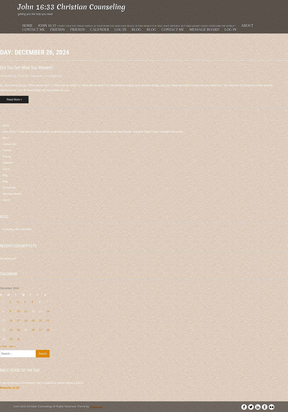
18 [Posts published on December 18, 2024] (25, 320)
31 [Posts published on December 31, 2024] (18, 339)
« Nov (3, 346)
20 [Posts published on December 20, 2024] (40, 320)
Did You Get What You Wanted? (26, 67)
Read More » (14, 99)
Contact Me (33, 29)
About (247, 25)
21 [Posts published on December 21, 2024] (47, 320)
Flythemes (96, 406)
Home (27, 25)
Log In (121, 29)
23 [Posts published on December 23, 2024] (11, 330)
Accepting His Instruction (17, 229)
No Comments (33, 76)
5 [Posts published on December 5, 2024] (32, 302)
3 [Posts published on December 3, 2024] (18, 302)
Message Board (204, 29)
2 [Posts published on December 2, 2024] (10, 302)
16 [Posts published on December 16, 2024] (11, 320)
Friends (57, 29)
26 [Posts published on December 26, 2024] (33, 330)
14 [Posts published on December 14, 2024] (47, 311)
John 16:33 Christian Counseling (71, 7)
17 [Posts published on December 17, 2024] (18, 320)
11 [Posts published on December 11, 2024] (25, 311)
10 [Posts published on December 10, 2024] (18, 311)
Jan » (12, 346)
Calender (99, 29)
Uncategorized (53, 76)
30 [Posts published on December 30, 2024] (11, 339)
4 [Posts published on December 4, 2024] (25, 302)
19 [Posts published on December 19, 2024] (33, 320)
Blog (136, 29)
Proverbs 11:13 (9, 387)
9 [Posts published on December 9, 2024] (10, 311)
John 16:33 (137, 25)
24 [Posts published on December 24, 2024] (18, 330)
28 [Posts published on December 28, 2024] (47, 330)
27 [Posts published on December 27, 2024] (40, 330)
